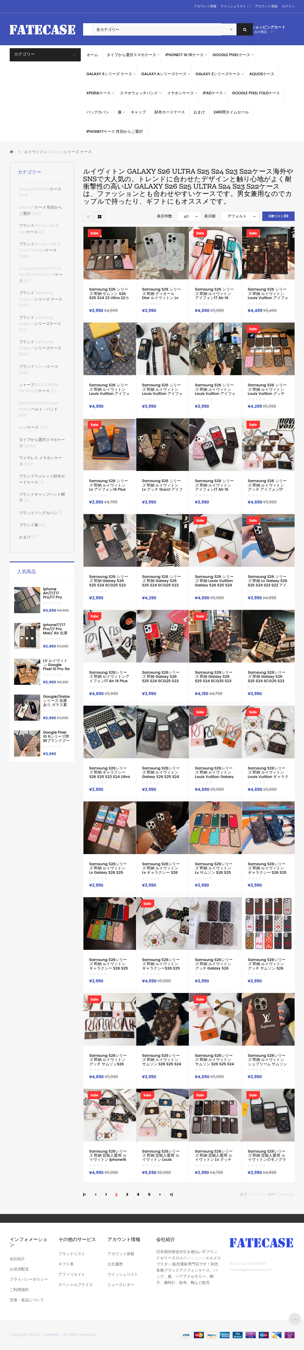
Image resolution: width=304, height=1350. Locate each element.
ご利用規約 (19, 1289)
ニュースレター (121, 1284)
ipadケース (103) (33, 427)
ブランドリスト (71, 1254)
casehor (51, 1334)
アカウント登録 (266, 6)
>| (171, 1194)
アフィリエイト (71, 1274)
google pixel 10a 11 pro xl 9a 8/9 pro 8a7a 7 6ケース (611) (41, 275)
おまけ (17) (28, 537)
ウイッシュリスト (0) (235, 6)
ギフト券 (66, 1264)
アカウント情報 (205, 6)
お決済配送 (19, 1269)
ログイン (288, 6)
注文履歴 (115, 1264)
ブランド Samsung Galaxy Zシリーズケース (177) (40, 324)
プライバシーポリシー (29, 1279)
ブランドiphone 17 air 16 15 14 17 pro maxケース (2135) (40, 250)
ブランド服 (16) (32, 525)
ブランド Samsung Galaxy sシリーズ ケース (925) (41, 299)
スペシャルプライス (75, 1284)
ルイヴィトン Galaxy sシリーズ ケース (58, 152)
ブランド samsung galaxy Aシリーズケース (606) (40, 348)
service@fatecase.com (251, 1269)
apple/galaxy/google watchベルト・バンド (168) (38, 409)
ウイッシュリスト (123, 1274)
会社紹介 (17, 1259)
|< (84, 1194)
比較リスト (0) (278, 216)
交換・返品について (27, 1300)
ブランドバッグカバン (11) (41, 513)
